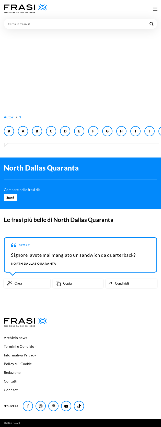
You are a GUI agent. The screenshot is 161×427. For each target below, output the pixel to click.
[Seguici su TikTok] (79, 406)
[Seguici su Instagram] (41, 406)
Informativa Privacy (20, 355)
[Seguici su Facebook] (28, 406)
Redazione (12, 372)
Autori (9, 117)
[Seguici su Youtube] (66, 406)
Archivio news (15, 337)
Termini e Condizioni (21, 346)
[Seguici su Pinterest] (53, 406)
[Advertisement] (80, 67)
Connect (11, 390)
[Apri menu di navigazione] (155, 9)
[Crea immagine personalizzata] (27, 283)
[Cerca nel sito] (151, 24)
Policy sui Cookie (18, 364)
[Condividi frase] (131, 283)
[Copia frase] (78, 283)
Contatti (10, 381)
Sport (10, 197)
